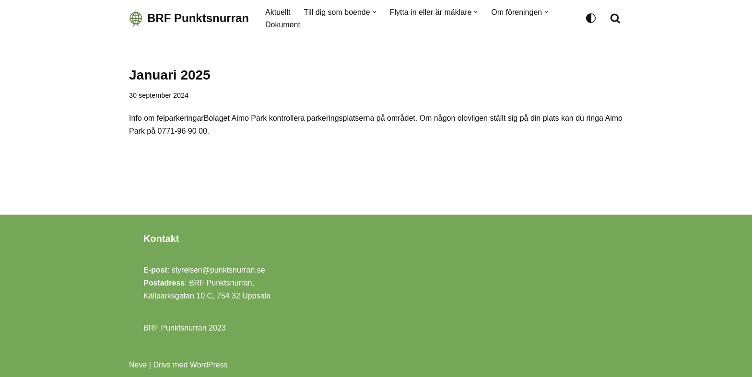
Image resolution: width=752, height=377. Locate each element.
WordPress (209, 365)
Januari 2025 (170, 75)
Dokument (282, 25)
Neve (138, 365)
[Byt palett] (591, 18)
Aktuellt (277, 12)
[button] (374, 12)
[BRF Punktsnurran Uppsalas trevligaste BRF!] (189, 18)
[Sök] (615, 18)
